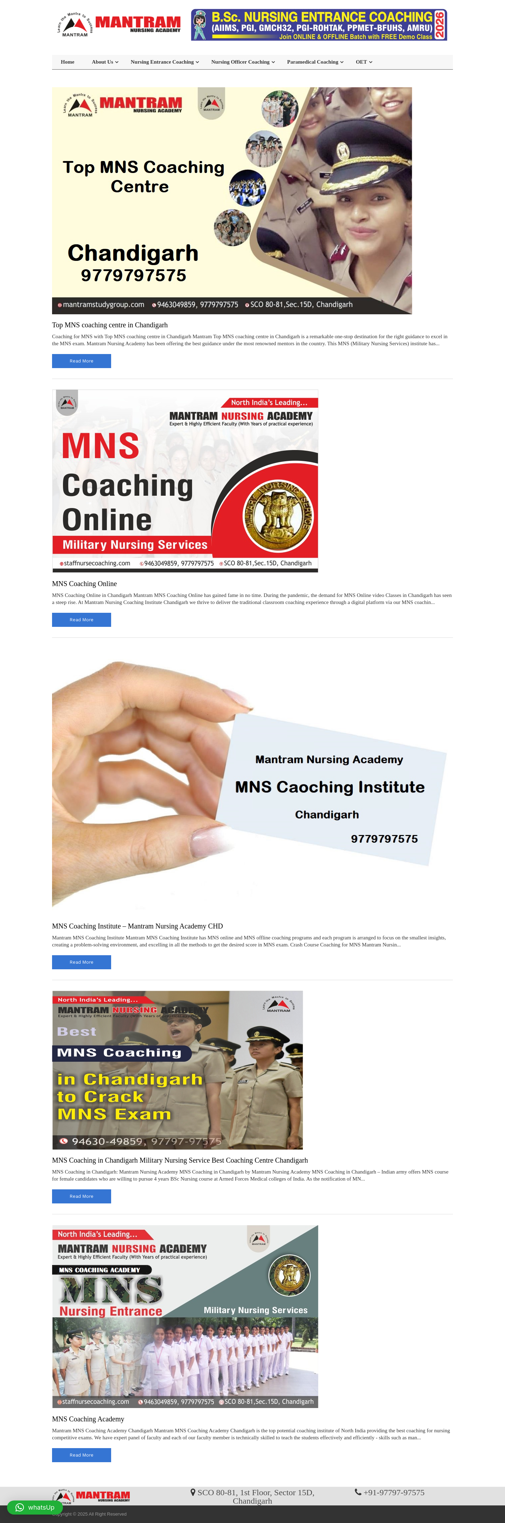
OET (361, 62)
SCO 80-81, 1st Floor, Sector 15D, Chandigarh (256, 1496)
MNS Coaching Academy (88, 1419)
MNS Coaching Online (84, 583)
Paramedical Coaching (312, 62)
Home (67, 62)
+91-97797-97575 (394, 1492)
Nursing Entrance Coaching (162, 62)
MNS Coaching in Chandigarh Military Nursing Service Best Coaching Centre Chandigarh (180, 1160)
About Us (102, 62)
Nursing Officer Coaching (240, 62)
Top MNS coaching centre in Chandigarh (110, 325)
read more (82, 361)
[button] (35, 1507)
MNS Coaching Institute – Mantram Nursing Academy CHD (137, 926)
